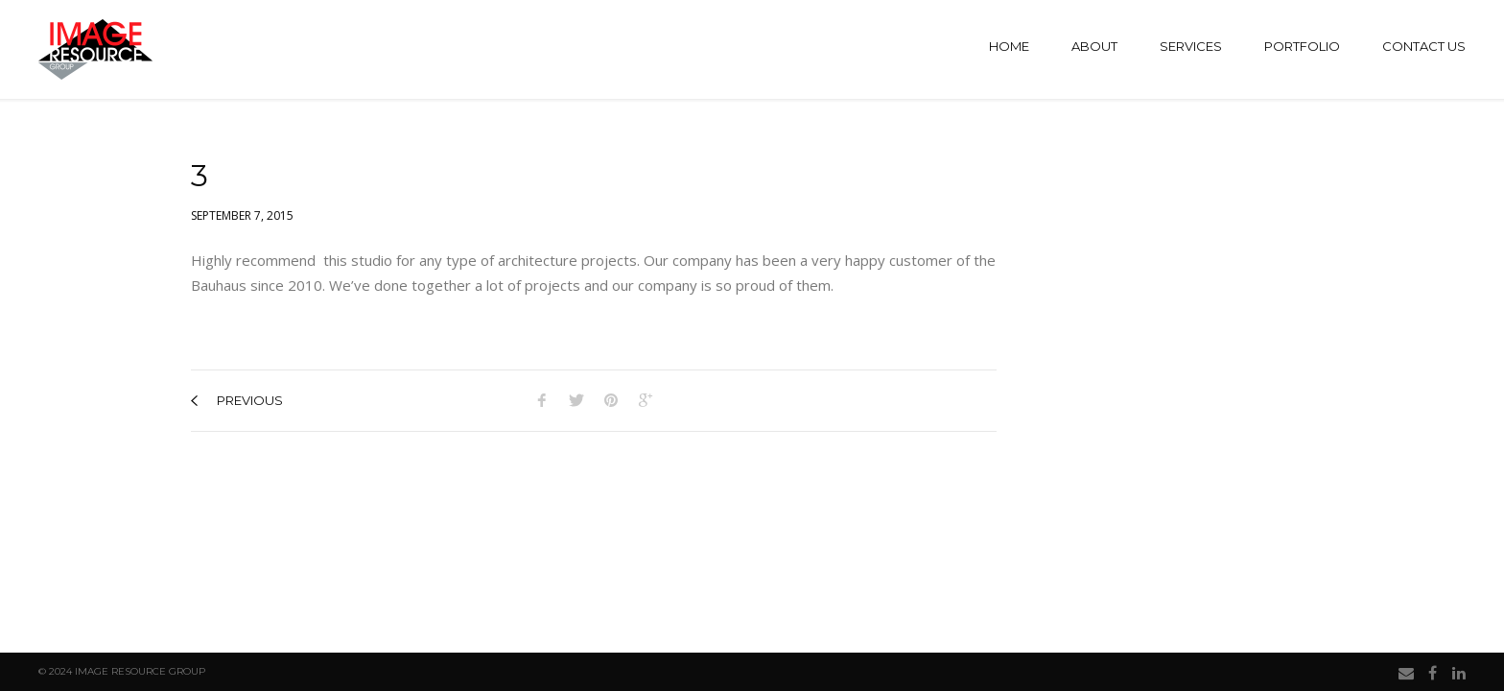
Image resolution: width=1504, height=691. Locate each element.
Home (1009, 46)
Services (1191, 46)
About (1094, 46)
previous (237, 400)
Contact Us (1424, 46)
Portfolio (1302, 46)
